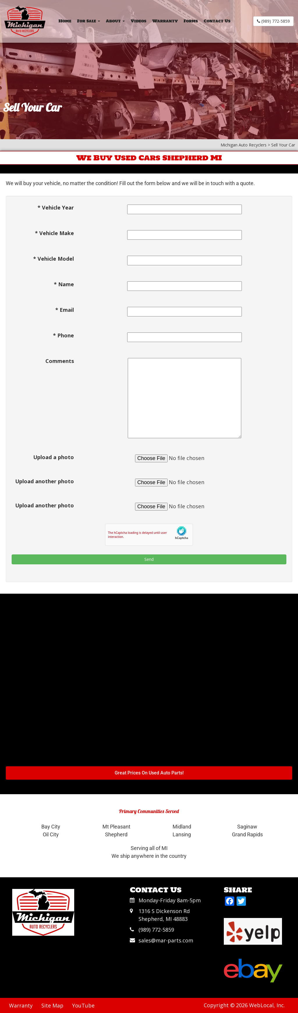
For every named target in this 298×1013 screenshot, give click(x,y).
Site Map (52, 1005)
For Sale (88, 21)
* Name (64, 284)
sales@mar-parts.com (166, 940)
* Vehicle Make (54, 233)
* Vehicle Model (53, 258)
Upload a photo (53, 457)
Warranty (165, 21)
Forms (191, 21)
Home (64, 21)
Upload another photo (44, 481)
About (115, 21)
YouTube (83, 1005)
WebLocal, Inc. (267, 1005)
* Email (64, 309)
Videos (138, 21)
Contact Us (217, 21)
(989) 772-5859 (273, 21)
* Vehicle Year (56, 207)
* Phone (63, 335)
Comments (59, 360)
